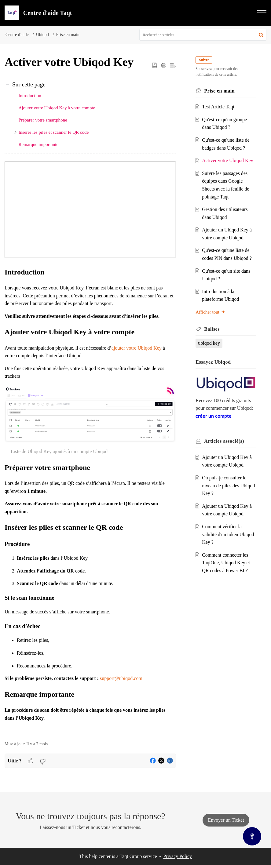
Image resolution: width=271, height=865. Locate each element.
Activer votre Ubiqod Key (227, 160)
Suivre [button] (204, 60)
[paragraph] (90, 448)
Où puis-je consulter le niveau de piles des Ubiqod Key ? (228, 485)
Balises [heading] (212, 329)
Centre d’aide (17, 34)
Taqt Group (131, 856)
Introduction (30, 95)
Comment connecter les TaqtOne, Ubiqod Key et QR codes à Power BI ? (226, 562)
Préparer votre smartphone (43, 120)
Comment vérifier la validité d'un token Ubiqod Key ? (228, 534)
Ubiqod (42, 34)
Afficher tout (210, 312)
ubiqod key (209, 343)
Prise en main (67, 34)
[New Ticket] (226, 820)
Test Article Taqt (218, 106)
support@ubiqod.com (121, 678)
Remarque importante (38, 144)
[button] (261, 13)
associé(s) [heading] (224, 441)
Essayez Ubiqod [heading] (213, 362)
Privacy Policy (177, 856)
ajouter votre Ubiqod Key (137, 348)
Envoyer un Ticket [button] (226, 820)
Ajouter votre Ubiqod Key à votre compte (57, 107)
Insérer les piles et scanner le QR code (54, 132)
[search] (202, 35)
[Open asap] (252, 836)
